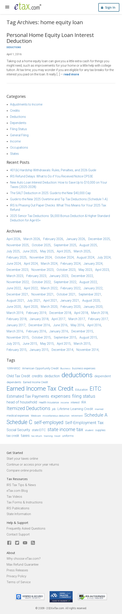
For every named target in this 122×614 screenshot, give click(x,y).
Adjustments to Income (26, 104)
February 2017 (98, 319)
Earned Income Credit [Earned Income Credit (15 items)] (35, 382)
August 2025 (88, 245)
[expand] (7, 7)
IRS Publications (18, 508)
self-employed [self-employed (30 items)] (48, 422)
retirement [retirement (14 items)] (77, 415)
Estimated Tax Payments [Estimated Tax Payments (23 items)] (28, 396)
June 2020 (14, 306)
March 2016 (15, 331)
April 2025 (64, 251)
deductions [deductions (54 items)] (77, 375)
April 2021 (50, 300)
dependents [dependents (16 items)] (14, 382)
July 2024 (104, 257)
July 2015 (13, 343)
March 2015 (82, 343)
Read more (71, 74)
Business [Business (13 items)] (65, 368)
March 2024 (49, 263)
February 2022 (71, 288)
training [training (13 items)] (48, 436)
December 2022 (82, 276)
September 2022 (65, 282)
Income (15, 141)
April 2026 (13, 239)
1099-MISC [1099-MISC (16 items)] (13, 368)
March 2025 (82, 251)
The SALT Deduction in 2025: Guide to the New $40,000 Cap (50, 193)
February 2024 (71, 263)
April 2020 (31, 306)
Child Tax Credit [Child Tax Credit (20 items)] (18, 376)
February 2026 (53, 239)
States (14, 153)
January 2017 (16, 325)
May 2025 (47, 251)
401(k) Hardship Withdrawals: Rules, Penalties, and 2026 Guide (53, 170)
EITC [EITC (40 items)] (95, 389)
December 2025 (99, 239)
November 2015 (18, 337)
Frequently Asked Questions (26, 528)
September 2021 (90, 294)
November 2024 (41, 257)
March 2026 (31, 239)
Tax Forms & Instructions (25, 502)
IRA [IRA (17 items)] (83, 402)
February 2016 (36, 331)
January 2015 (39, 350)
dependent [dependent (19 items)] (102, 376)
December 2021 (17, 294)
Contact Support (18, 534)
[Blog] (33, 543)
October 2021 (66, 294)
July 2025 (13, 251)
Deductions (14, 47)
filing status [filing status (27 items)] (83, 396)
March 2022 (49, 288)
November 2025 (18, 245)
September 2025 (65, 245)
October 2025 (41, 245)
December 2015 (82, 331)
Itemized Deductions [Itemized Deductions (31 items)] (28, 408)
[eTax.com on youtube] (25, 543)
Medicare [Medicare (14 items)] (36, 415)
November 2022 (18, 282)
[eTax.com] (27, 6)
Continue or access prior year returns (33, 464)
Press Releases (17, 570)
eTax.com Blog (17, 491)
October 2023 (66, 269)
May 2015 (47, 343)
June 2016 (60, 325)
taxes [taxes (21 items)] (25, 436)
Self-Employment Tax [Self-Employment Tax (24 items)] (84, 422)
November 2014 (87, 350)
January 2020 (93, 306)
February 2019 (36, 313)
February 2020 (71, 306)
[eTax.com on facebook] (9, 543)
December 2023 (17, 269)
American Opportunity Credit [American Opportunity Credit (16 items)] (40, 368)
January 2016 (58, 331)
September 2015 (65, 337)
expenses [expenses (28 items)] (60, 396)
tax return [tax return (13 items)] (36, 436)
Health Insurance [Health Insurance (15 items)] (49, 402)
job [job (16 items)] (54, 409)
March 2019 (15, 313)
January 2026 (75, 239)
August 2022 (88, 282)
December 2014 (62, 350)
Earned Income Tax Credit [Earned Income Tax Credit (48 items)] (40, 388)
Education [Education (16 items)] (81, 389)
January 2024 (93, 263)
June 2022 (14, 288)
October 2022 (41, 282)
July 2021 (33, 300)
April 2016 (94, 325)
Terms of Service (18, 582)
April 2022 (31, 288)
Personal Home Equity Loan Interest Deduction (50, 37)
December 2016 (39, 325)
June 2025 (30, 251)
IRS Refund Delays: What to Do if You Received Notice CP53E (51, 176)
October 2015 (41, 337)
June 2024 (14, 263)
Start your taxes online (22, 459)
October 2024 (64, 257)
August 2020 (91, 300)
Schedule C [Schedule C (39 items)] (19, 422)
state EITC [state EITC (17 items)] (39, 430)
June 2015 (30, 343)
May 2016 (77, 325)
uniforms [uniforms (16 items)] (68, 435)
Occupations (19, 147)
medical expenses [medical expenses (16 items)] (18, 415)
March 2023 (15, 276)
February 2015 (17, 350)
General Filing (19, 135)
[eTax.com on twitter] (17, 543)
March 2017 (76, 319)
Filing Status (18, 129)
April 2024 (31, 263)
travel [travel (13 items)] (57, 436)
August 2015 (88, 337)
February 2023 (36, 276)
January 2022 (93, 288)
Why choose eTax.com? (24, 559)
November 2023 (42, 269)
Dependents (18, 123)
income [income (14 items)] (65, 402)
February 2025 (17, 257)
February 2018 (17, 319)
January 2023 (58, 276)
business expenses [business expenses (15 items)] (83, 368)
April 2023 (102, 269)
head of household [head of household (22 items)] (22, 402)
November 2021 (42, 294)
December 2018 (60, 313)
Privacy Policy (16, 576)
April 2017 (58, 319)
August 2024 (85, 257)
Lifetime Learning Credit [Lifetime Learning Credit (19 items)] (75, 409)
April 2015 (64, 343)
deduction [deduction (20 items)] (52, 376)
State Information (19, 514)
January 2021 (69, 300)
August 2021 (15, 300)
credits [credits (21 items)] (37, 376)
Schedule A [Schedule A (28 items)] (95, 415)
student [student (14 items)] (89, 430)
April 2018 (81, 313)
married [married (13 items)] (99, 409)
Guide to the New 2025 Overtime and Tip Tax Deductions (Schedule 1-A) (59, 199)
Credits (15, 110)
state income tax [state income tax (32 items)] (65, 429)
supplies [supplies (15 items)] (100, 430)
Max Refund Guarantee (22, 565)
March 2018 (99, 313)
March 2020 (49, 306)
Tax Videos (14, 497)
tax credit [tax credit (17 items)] (13, 435)
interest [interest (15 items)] (75, 402)
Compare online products (24, 470)
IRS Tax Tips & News (21, 485)
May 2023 (85, 269)
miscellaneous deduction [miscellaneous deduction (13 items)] (56, 415)
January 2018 (39, 319)
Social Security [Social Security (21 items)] (18, 430)
